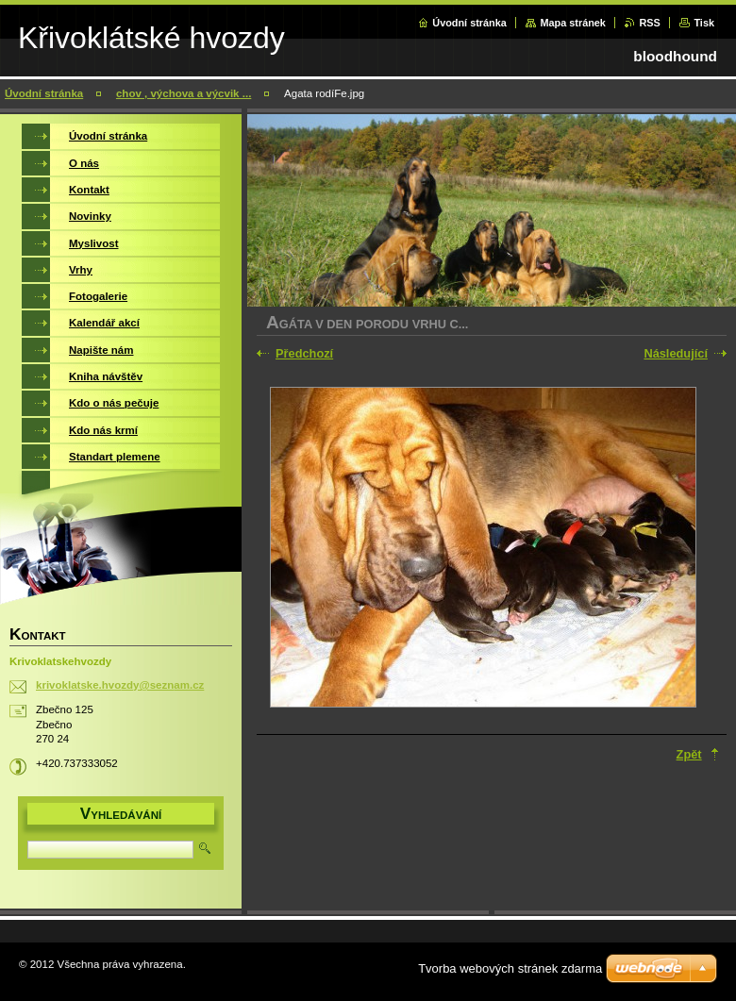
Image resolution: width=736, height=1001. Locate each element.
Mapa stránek (573, 22)
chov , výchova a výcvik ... (183, 93)
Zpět (689, 754)
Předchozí (304, 353)
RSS (649, 22)
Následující (676, 353)
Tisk (704, 22)
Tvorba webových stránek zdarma (510, 968)
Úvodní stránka (469, 22)
